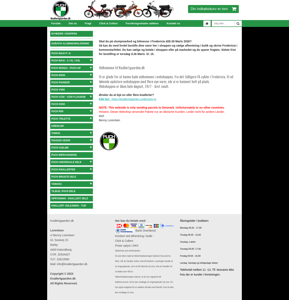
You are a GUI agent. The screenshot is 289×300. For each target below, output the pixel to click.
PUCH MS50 (71, 75)
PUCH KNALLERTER (71, 169)
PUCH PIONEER (71, 82)
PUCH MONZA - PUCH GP (71, 67)
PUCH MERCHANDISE (64, 155)
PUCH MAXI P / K (61, 53)
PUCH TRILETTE (71, 118)
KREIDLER (57, 126)
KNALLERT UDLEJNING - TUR (68, 205)
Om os (73, 23)
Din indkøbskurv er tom (213, 9)
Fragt (88, 23)
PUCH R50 (71, 111)
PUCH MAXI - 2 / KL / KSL (71, 60)
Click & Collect (108, 23)
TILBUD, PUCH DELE (63, 191)
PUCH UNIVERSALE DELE (71, 162)
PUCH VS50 (71, 89)
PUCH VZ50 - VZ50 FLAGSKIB (71, 96)
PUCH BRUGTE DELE (63, 176)
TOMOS (71, 133)
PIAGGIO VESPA (71, 140)
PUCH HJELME (71, 147)
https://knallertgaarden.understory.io (127, 99)
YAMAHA (71, 183)
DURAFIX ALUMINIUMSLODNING (70, 43)
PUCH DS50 (71, 104)
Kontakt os (173, 23)
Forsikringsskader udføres (142, 23)
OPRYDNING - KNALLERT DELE (69, 198)
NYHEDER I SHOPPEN (64, 33)
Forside (56, 23)
